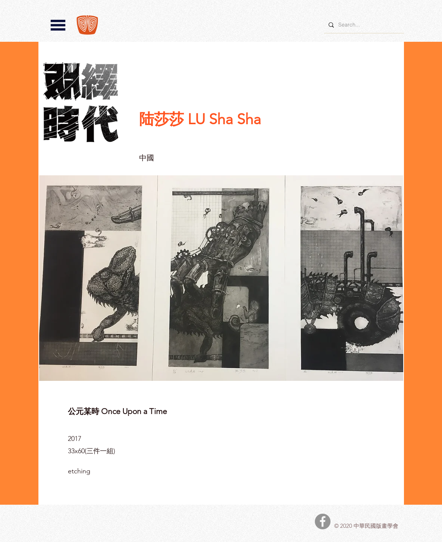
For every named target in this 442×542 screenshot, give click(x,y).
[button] (58, 25)
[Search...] (363, 25)
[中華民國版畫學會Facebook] (322, 521)
